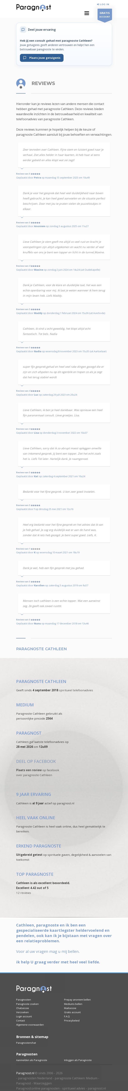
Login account (24, 1016)
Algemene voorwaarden (30, 1024)
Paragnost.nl (25, 1073)
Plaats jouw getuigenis (41, 58)
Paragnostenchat (26, 1042)
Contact (20, 1020)
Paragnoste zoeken (27, 1004)
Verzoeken (22, 1012)
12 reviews (23, 893)
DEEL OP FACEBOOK (36, 761)
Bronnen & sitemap (32, 1036)
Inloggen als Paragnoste (78, 1060)
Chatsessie (22, 1008)
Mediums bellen (73, 1004)
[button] (86, 13)
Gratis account (72, 1012)
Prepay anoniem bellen (77, 999)
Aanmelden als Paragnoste (31, 1060)
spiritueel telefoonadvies (76, 690)
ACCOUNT (105, 15)
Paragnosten (23, 999)
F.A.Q (67, 1016)
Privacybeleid (72, 1020)
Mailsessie (70, 1008)
